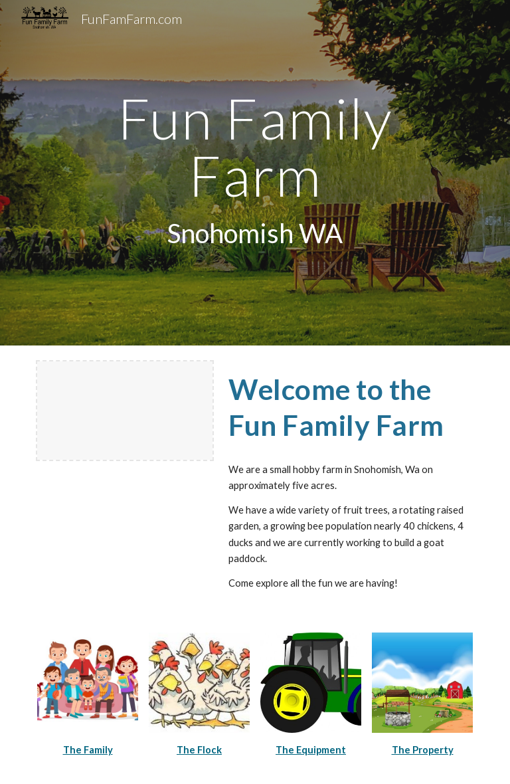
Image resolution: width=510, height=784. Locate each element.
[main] (255, 172)
